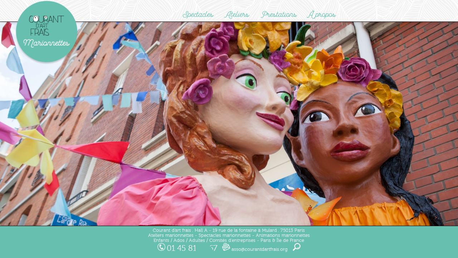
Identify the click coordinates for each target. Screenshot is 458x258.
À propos (322, 14)
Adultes (197, 240)
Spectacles (198, 14)
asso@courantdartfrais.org (255, 249)
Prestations (279, 14)
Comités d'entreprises (232, 240)
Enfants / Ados (169, 240)
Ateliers (237, 14)
